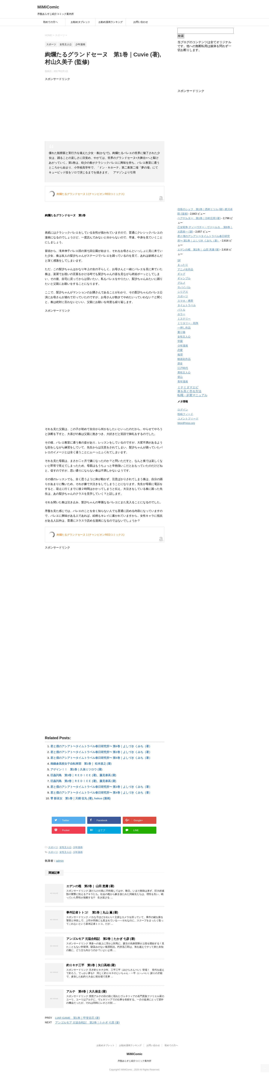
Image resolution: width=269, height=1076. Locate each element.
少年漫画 (78, 847)
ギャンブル (184, 278)
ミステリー (184, 318)
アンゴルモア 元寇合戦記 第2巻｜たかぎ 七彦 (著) (100, 938)
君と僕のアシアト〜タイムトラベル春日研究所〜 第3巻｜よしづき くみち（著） (101, 786)
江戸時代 (182, 368)
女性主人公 (65, 847)
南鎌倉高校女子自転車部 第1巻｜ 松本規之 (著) (81, 763)
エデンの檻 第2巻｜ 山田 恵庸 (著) (90, 886)
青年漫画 (182, 381)
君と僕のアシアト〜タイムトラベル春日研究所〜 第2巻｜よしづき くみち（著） (101, 752)
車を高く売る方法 (189, 391)
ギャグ (181, 273)
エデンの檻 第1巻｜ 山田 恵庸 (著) (198, 249)
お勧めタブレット (80, 22)
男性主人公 (184, 372)
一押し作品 (184, 327)
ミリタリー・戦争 (187, 323)
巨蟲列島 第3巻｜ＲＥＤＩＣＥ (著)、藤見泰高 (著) (83, 775)
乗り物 (181, 332)
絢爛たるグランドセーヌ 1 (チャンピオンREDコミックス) (90, 193)
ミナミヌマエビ (187, 387)
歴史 (180, 363)
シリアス (182, 291)
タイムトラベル (186, 305)
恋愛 (180, 350)
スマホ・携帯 (185, 300)
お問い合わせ (140, 22)
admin (60, 860)
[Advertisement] (104, 111)
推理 (180, 354)
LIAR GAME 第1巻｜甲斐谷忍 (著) (77, 1017)
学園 (180, 341)
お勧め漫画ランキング (110, 22)
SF (179, 260)
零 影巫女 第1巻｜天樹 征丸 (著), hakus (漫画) (80, 798)
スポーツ (53, 847)
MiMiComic (48, 7)
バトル (181, 309)
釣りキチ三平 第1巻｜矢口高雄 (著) (90, 965)
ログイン (182, 409)
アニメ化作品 (185, 269)
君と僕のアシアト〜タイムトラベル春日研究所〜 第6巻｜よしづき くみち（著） (101, 746)
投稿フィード (185, 414)
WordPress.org (186, 423)
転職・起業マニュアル (192, 395)
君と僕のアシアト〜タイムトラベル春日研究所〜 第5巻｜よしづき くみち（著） (101, 757)
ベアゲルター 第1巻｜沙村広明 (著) (199, 218)
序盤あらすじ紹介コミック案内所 (134, 1061)
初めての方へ (50, 22)
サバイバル (184, 287)
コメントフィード (187, 418)
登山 (180, 376)
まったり (182, 264)
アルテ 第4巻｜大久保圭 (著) (86, 991)
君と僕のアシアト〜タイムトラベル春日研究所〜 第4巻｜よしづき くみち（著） (101, 792)
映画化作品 (184, 359)
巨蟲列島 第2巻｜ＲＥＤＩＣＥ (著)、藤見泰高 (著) (83, 781)
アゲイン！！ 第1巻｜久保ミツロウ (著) (76, 769)
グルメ (181, 282)
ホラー (181, 314)
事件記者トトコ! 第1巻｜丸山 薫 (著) (92, 912)
